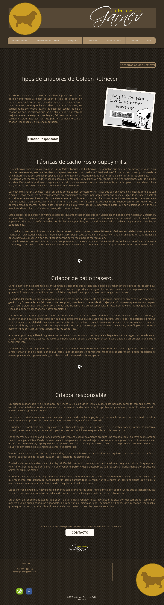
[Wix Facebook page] (29, 591)
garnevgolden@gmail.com (24, 571)
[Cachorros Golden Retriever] (138, 65)
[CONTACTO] (79, 532)
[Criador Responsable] (43, 139)
